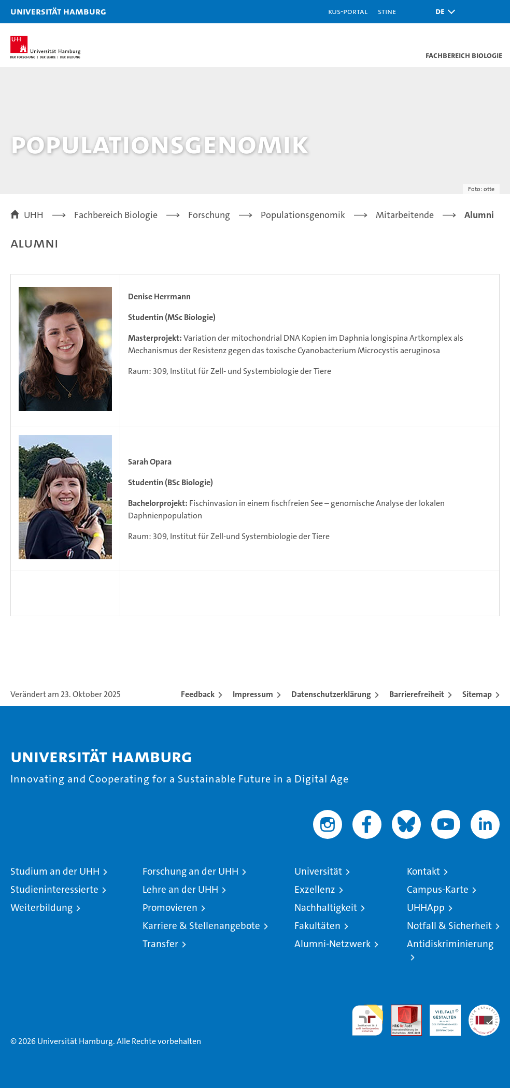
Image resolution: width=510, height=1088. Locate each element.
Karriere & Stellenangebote (201, 925)
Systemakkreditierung (484, 1010)
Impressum (253, 694)
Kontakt (423, 871)
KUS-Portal (347, 11)
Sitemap (477, 694)
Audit (400, 1010)
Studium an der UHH (55, 871)
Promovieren (170, 907)
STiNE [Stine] (387, 11)
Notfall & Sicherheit (449, 925)
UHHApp (426, 907)
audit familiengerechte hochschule (367, 1020)
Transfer (160, 943)
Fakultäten (317, 925)
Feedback (198, 694)
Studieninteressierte (54, 889)
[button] (443, 11)
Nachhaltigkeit (325, 907)
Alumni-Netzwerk (332, 943)
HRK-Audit (439, 1015)
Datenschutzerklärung (331, 694)
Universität (318, 871)
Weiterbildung (41, 907)
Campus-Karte (438, 889)
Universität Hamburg (58, 11)
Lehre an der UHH (180, 889)
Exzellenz (314, 889)
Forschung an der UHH (190, 871)
